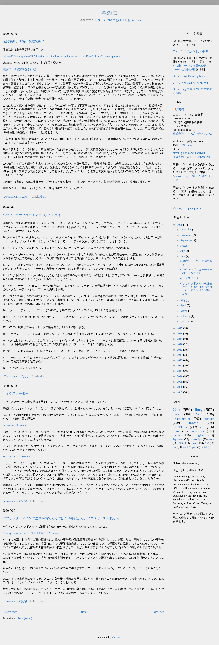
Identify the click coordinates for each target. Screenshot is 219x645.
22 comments (11, 376)
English (200, 435)
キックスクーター (16, 393)
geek (194, 447)
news (176, 414)
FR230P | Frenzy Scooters (17, 456)
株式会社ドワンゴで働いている (192, 133)
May (183, 300)
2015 (180, 349)
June (183, 256)
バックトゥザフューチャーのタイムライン (33, 215)
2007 (180, 392)
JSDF (181, 443)
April (183, 305)
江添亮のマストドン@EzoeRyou (192, 156)
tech (211, 439)
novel (185, 447)
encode (194, 443)
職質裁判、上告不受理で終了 (24, 41)
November (186, 235)
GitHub (102, 20)
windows (198, 431)
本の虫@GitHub (116, 20)
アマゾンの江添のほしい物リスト (193, 51)
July (183, 250)
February (185, 316)
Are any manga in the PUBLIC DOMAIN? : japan (30, 533)
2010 (180, 376)
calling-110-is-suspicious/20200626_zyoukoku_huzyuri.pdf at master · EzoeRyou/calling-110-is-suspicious (61, 56)
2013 (180, 360)
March (184, 310)
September (186, 240)
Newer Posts (10, 611)
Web (199, 414)
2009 (180, 381)
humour (209, 418)
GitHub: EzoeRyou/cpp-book (189, 76)
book (176, 431)
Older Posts (158, 611)
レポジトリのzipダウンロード (191, 82)
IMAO (193, 423)
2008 (180, 386)
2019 (180, 328)
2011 (180, 371)
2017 (180, 338)
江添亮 (180, 109)
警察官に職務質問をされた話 (20, 69)
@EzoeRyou (135, 20)
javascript (196, 439)
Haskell (204, 447)
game (176, 435)
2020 (180, 224)
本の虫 (109, 13)
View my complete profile (187, 208)
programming (182, 418)
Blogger (116, 637)
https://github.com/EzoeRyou (189, 152)
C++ (177, 409)
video (202, 427)
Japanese (178, 439)
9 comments (10, 601)
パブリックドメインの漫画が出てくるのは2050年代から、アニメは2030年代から (61, 518)
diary (43, 196)
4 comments (10, 501)
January (185, 321)
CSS (207, 443)
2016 (180, 344)
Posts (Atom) (25, 618)
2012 (180, 365)
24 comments (11, 196)
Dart (175, 447)
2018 (180, 333)
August (184, 245)
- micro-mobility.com (14, 425)
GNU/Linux (181, 427)
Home (84, 611)
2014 (180, 354)
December (186, 229)
